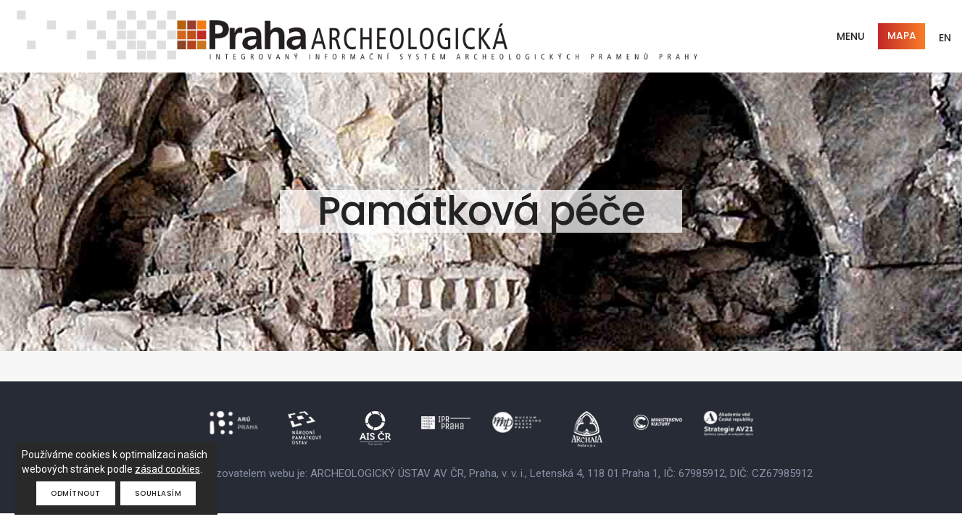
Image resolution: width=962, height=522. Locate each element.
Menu (851, 36)
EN (945, 37)
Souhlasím (158, 493)
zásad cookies (167, 469)
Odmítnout (76, 493)
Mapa (901, 35)
